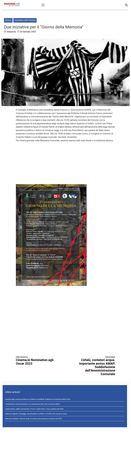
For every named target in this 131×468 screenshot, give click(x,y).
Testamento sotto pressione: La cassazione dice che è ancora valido (32, 404)
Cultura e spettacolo (25, 20)
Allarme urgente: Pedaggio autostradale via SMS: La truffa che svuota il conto (36, 414)
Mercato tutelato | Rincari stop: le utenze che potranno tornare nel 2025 (33, 419)
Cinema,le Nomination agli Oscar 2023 (38, 360)
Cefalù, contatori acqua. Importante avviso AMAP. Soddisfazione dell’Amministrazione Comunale (93, 366)
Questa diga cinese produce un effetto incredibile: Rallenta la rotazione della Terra (37, 399)
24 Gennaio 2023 (28, 31)
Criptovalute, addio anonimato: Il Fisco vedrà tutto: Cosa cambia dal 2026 (34, 409)
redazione (11, 31)
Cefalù (8, 20)
